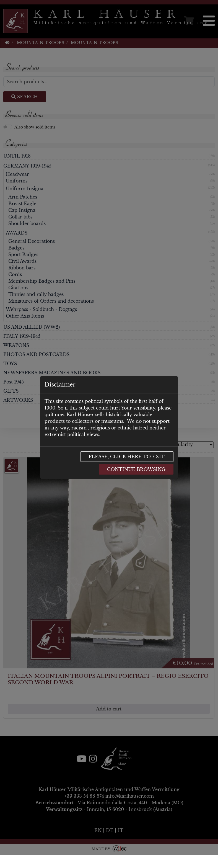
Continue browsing (136, 469)
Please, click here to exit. (127, 456)
